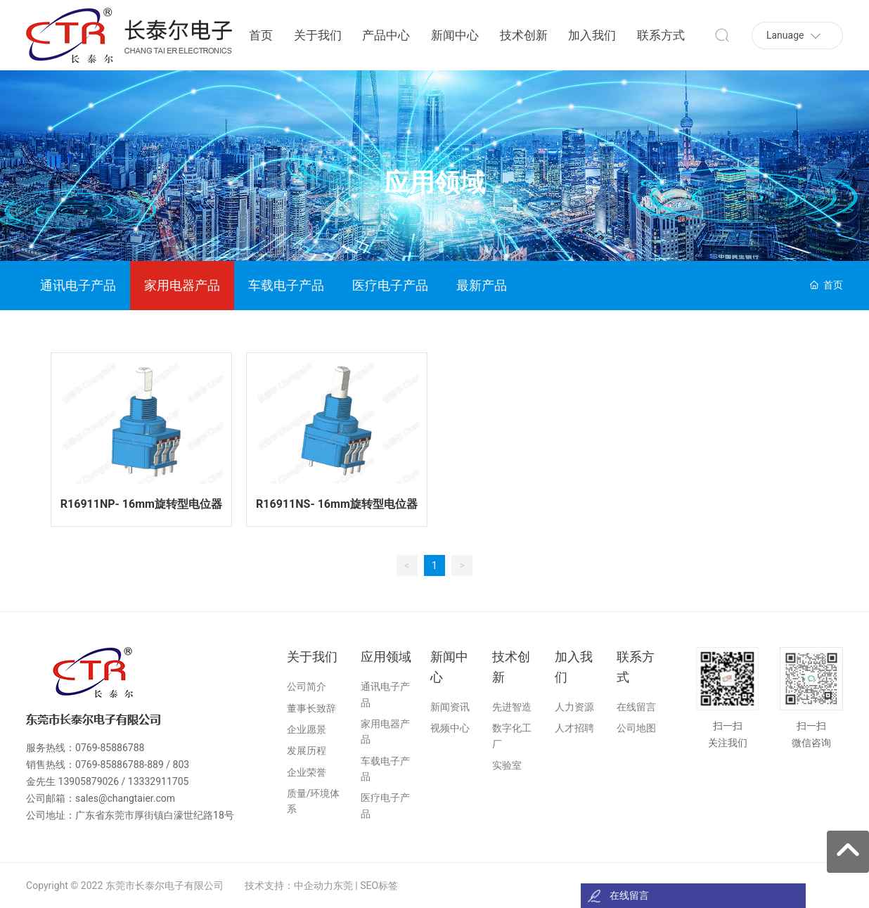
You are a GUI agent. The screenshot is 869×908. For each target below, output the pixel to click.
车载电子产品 (286, 285)
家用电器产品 (182, 285)
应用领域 (434, 183)
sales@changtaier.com (125, 798)
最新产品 (481, 285)
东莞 (343, 885)
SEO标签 (379, 885)
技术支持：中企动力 (289, 885)
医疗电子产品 (390, 285)
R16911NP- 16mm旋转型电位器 (141, 504)
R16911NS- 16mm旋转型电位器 (337, 504)
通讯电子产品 (78, 285)
